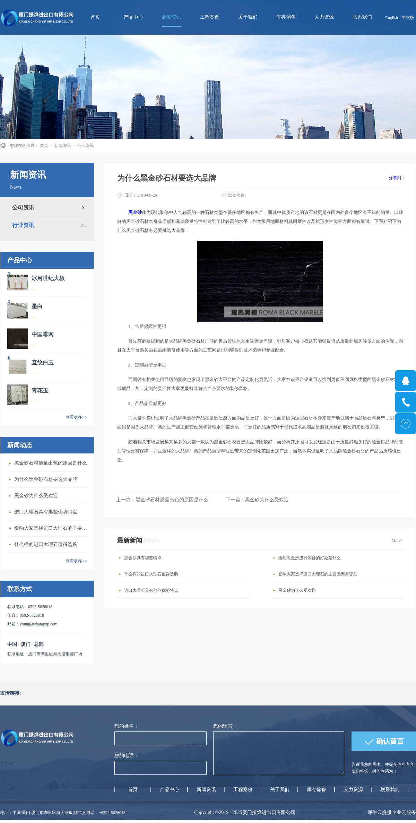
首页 (95, 17)
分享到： (397, 177)
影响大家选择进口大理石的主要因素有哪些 (52, 528)
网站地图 (353, 812)
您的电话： (126, 755)
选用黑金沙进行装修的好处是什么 (309, 557)
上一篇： (162, 499)
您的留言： (225, 726)
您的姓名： (126, 726)
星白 (37, 306)
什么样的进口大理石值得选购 (45, 544)
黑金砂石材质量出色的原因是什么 (50, 463)
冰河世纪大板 (48, 278)
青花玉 (40, 390)
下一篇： (257, 499)
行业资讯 (85, 145)
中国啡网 (43, 334)
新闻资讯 (62, 145)
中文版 (408, 17)
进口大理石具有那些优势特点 (45, 511)
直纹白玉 (43, 362)
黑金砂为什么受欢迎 (36, 495)
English (391, 17)
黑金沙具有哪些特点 (143, 557)
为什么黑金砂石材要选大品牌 (45, 479)
